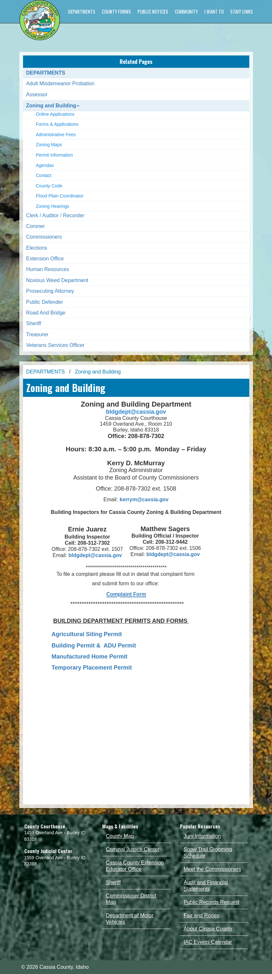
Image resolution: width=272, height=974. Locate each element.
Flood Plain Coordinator (60, 195)
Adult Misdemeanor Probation (60, 83)
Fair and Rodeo (201, 915)
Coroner (35, 226)
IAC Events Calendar (208, 942)
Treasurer (37, 334)
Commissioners (44, 237)
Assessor (37, 94)
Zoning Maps (49, 144)
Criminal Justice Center (133, 849)
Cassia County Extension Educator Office (135, 866)
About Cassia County (208, 929)
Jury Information (202, 836)
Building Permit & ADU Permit (94, 645)
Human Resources (47, 269)
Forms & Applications (57, 124)
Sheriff (33, 323)
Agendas (45, 165)
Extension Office (45, 258)
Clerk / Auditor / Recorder (55, 215)
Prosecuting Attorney (50, 291)
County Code (49, 185)
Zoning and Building (53, 105)
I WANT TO (214, 11)
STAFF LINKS (241, 11)
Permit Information (54, 155)
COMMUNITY (186, 11)
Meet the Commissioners (212, 869)
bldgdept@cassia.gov (136, 412)
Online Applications (55, 114)
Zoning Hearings (52, 206)
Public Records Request (212, 902)
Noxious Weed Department (57, 280)
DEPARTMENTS (81, 11)
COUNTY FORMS (116, 11)
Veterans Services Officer (55, 345)
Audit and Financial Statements (206, 886)
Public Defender (44, 302)
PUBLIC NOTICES (152, 11)
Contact (44, 175)
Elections (36, 248)
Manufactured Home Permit (89, 656)
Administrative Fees (56, 134)
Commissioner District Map (131, 899)
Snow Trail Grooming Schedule (208, 853)
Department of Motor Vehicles (130, 919)
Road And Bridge (45, 312)
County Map (120, 836)
